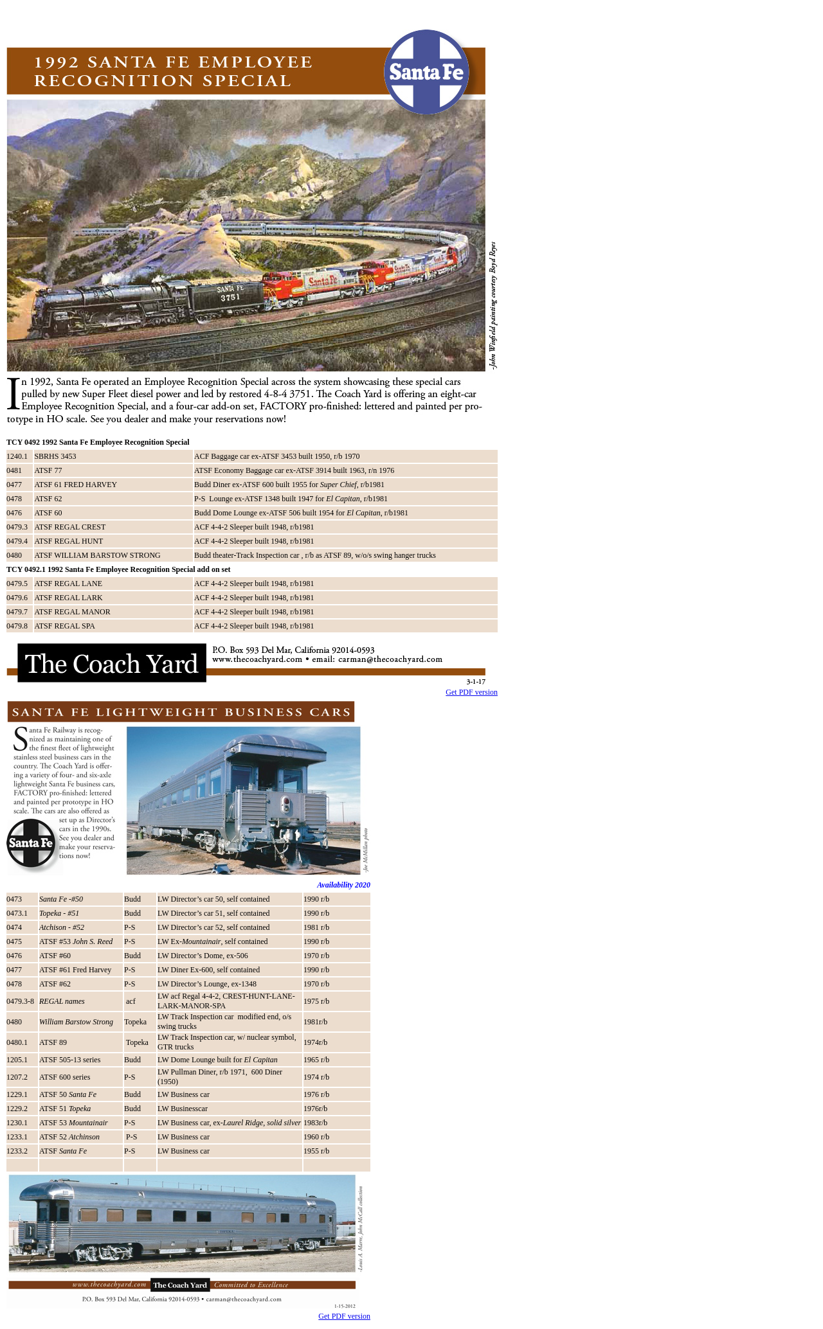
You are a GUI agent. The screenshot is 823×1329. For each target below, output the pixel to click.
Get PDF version (472, 692)
